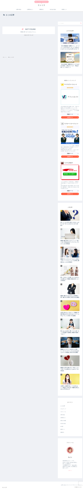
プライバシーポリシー (76, 484)
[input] (70, 23)
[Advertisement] (28, 21)
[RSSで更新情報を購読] (71, 470)
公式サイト (73, 118)
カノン (70, 457)
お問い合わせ (61, 484)
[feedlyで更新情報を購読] (69, 470)
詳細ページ (70, 114)
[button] (81, 23)
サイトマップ (68, 484)
